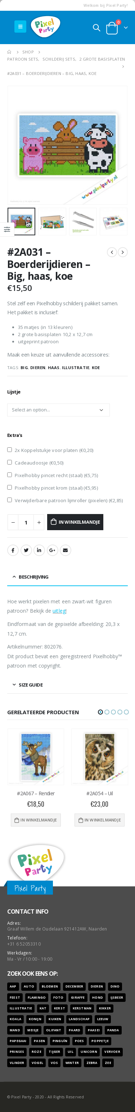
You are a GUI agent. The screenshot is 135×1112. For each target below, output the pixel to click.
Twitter (26, 550)
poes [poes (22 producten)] (79, 1041)
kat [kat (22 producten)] (43, 1008)
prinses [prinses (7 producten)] (17, 1052)
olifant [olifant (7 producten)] (53, 1030)
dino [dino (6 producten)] (115, 986)
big (24, 367)
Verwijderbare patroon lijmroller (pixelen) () (65, 500)
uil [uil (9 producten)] (70, 1052)
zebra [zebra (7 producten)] (92, 1063)
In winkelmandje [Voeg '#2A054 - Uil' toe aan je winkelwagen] (103, 820)
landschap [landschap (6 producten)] (79, 1019)
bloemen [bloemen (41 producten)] (50, 986)
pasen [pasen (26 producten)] (39, 1041)
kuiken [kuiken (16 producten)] (55, 1019)
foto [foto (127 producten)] (58, 997)
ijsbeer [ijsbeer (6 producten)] (117, 997)
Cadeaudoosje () (35, 463)
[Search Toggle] (96, 27)
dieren (37, 367)
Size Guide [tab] (30, 685)
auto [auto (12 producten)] (29, 986)
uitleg (59, 610)
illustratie (75, 367)
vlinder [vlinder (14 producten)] (17, 1063)
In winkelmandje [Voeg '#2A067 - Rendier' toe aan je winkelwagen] (39, 820)
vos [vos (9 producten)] (54, 1063)
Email (65, 550)
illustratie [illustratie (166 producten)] (21, 1008)
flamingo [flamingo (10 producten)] (37, 997)
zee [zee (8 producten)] (108, 1063)
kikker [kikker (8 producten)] (105, 1008)
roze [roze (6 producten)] (36, 1052)
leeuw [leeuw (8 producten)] (102, 1019)
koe (96, 367)
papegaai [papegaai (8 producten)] (18, 1041)
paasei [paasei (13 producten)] (94, 1030)
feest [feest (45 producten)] (15, 997)
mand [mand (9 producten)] (15, 1030)
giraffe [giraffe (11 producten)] (78, 997)
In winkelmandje (79, 522)
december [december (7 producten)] (75, 986)
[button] (100, 712)
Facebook (13, 550)
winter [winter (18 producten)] (72, 1063)
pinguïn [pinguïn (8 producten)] (60, 1041)
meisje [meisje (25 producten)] (33, 1030)
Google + (52, 550)
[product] (36, 757)
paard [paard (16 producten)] (74, 1030)
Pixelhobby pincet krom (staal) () (52, 488)
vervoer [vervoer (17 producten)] (112, 1052)
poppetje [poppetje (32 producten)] (100, 1041)
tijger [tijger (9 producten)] (54, 1052)
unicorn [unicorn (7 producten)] (89, 1052)
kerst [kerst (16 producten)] (59, 1008)
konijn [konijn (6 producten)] (35, 1019)
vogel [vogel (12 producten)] (37, 1063)
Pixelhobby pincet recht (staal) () (52, 475)
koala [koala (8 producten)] (15, 1019)
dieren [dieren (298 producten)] (97, 986)
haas (54, 367)
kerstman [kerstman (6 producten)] (82, 1008)
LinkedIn (39, 550)
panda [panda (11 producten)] (113, 1030)
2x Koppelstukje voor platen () (50, 450)
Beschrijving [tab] (33, 577)
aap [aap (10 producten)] (13, 986)
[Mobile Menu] (20, 26)
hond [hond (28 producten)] (97, 997)
